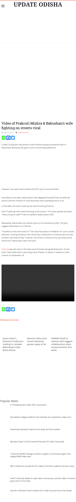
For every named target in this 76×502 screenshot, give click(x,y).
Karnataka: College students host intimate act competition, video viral (40, 342)
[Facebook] (8, 63)
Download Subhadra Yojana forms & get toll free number (35, 355)
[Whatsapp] (4, 63)
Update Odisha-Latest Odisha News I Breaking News (41, 499)
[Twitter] (13, 63)
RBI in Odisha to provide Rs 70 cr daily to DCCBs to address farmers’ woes (42, 391)
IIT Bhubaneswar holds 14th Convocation (28, 330)
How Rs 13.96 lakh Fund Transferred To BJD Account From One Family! (41, 416)
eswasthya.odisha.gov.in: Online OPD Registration (32, 428)
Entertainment (23, 58)
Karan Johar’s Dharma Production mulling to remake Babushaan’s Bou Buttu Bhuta (13, 269)
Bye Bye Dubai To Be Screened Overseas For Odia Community (37, 367)
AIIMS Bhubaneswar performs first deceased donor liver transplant (39, 440)
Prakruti (5, 175)
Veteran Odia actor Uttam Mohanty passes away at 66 (37, 266)
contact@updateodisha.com (41, 496)
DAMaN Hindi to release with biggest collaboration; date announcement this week (61, 269)
